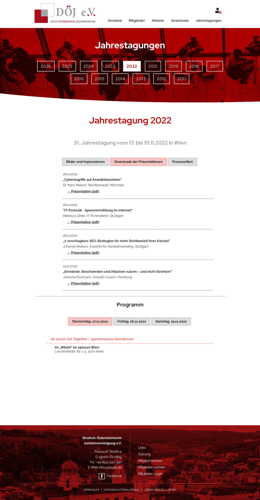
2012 (161, 78)
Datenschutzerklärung (121, 489)
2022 (132, 66)
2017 (215, 66)
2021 (153, 66)
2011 (181, 78)
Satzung (144, 454)
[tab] (85, 162)
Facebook (114, 476)
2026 (46, 66)
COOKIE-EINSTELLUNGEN (160, 489)
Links (142, 448)
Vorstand (115, 21)
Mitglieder (137, 21)
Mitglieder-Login (150, 474)
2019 (173, 66)
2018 (194, 66)
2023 (110, 66)
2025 (67, 66)
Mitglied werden (150, 461)
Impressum (91, 489)
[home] (68, 11)
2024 (88, 66)
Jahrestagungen (208, 21)
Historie (158, 21)
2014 (120, 78)
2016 (79, 78)
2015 (99, 78)
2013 (141, 78)
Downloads (180, 21)
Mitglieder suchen (151, 467)
